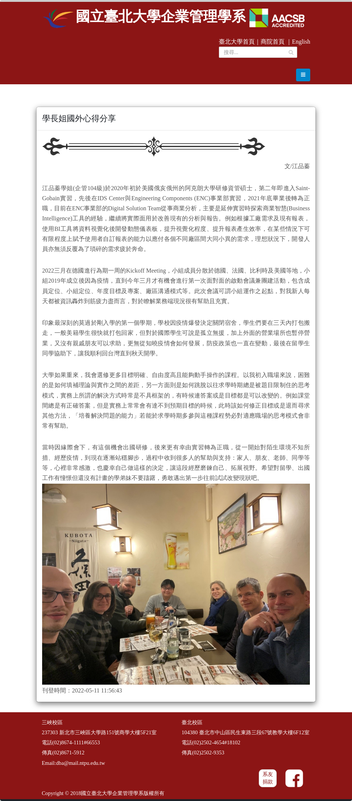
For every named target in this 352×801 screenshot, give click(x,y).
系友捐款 (268, 778)
